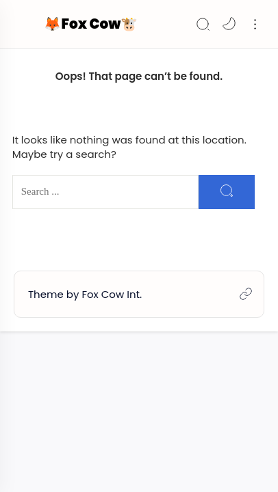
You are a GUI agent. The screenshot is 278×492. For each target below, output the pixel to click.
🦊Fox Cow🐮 (91, 23)
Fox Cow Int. (111, 294)
